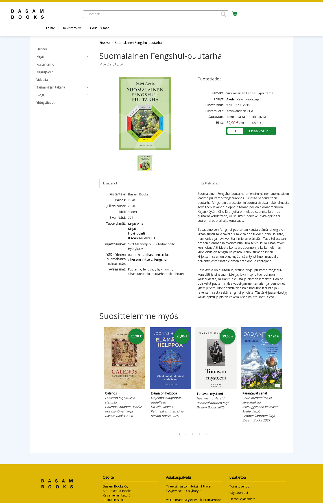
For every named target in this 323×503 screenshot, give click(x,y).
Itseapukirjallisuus (141, 238)
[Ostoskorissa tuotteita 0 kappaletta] (235, 14)
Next (287, 378)
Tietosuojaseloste (242, 499)
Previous (98, 378)
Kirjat (132, 228)
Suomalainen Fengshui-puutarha (138, 42)
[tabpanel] (124, 373)
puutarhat (135, 254)
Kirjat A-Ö (135, 223)
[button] (223, 14)
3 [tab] (192, 434)
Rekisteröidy (72, 28)
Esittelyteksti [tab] (210, 183)
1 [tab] (179, 434)
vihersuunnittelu (140, 259)
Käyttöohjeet (238, 492)
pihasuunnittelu (156, 254)
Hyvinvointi (136, 233)
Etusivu (51, 28)
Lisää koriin (258, 131)
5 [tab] (206, 434)
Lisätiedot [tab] (110, 183)
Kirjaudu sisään (98, 28)
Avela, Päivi (235, 99)
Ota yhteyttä (193, 491)
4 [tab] (199, 434)
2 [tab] (186, 434)
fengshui (160, 259)
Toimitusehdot (240, 486)
